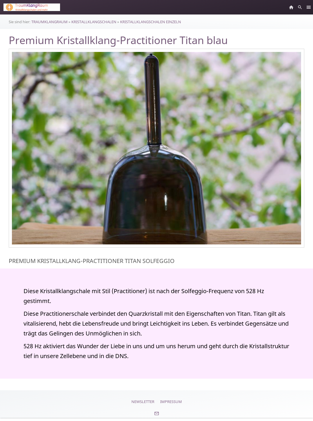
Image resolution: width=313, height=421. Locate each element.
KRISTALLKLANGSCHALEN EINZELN (150, 21)
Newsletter (142, 401)
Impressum (171, 401)
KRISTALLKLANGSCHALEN (93, 21)
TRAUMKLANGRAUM (49, 21)
